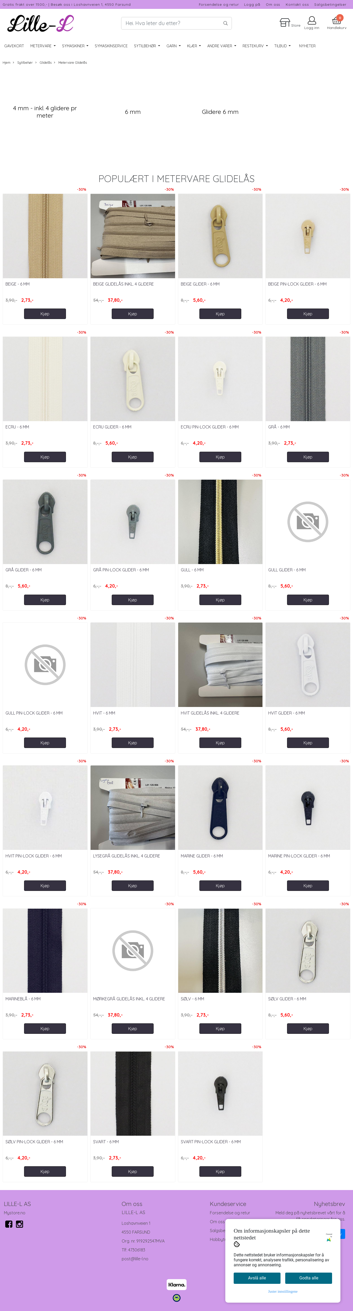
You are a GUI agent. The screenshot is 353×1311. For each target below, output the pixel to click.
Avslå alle (257, 1277)
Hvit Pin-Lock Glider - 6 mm (33, 855)
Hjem (6, 62)
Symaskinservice (111, 46)
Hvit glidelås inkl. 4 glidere (210, 713)
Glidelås (43, 62)
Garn (172, 46)
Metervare (41, 46)
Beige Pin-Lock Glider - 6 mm (297, 284)
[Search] (176, 23)
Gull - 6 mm (192, 569)
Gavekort (14, 46)
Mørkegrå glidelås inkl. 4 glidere (129, 998)
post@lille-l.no (135, 1258)
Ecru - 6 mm (17, 427)
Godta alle (308, 1277)
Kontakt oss (297, 4)
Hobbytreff (221, 1239)
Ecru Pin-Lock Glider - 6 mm (210, 427)
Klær (192, 46)
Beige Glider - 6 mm (200, 284)
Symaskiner (74, 46)
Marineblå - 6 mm (23, 998)
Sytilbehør (145, 46)
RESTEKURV (254, 46)
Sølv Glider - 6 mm (287, 998)
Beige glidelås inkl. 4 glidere (123, 284)
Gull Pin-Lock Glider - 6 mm (34, 713)
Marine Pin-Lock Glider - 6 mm (299, 855)
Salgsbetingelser (330, 4)
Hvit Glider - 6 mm (286, 713)
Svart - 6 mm (106, 1141)
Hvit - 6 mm (104, 713)
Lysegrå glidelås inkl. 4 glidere (126, 855)
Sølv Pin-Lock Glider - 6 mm (34, 1141)
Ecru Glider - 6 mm (112, 427)
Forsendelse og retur (219, 4)
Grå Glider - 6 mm (23, 569)
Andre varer (220, 46)
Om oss (273, 4)
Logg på (252, 4)
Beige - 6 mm (17, 284)
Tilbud (281, 46)
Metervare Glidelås (70, 62)
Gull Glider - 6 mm (287, 569)
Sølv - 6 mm (192, 998)
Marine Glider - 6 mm (202, 855)
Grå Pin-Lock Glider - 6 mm (121, 569)
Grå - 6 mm (279, 427)
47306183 (136, 1249)
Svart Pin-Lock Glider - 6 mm (211, 1141)
